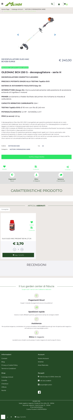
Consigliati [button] (5, 209)
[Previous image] (18, 34)
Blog (3, 362)
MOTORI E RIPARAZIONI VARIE (35, 9)
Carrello (4, 380)
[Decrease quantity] (7, 417)
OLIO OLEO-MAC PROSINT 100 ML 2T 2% (16, 238)
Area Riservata (43, 365)
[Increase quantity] (11, 417)
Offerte (3, 387)
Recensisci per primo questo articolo (15, 67)
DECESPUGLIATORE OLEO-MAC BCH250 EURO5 (20, 11)
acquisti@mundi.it (46, 385)
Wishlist (41, 362)
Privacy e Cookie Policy (9, 365)
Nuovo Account (43, 358)
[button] (36, 33)
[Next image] (55, 34)
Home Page (5, 9)
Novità (3, 390)
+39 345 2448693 (45, 381)
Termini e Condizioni (8, 368)
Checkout (4, 384)
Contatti (4, 358)
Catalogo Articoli (17, 9)
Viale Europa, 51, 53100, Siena (50, 377)
